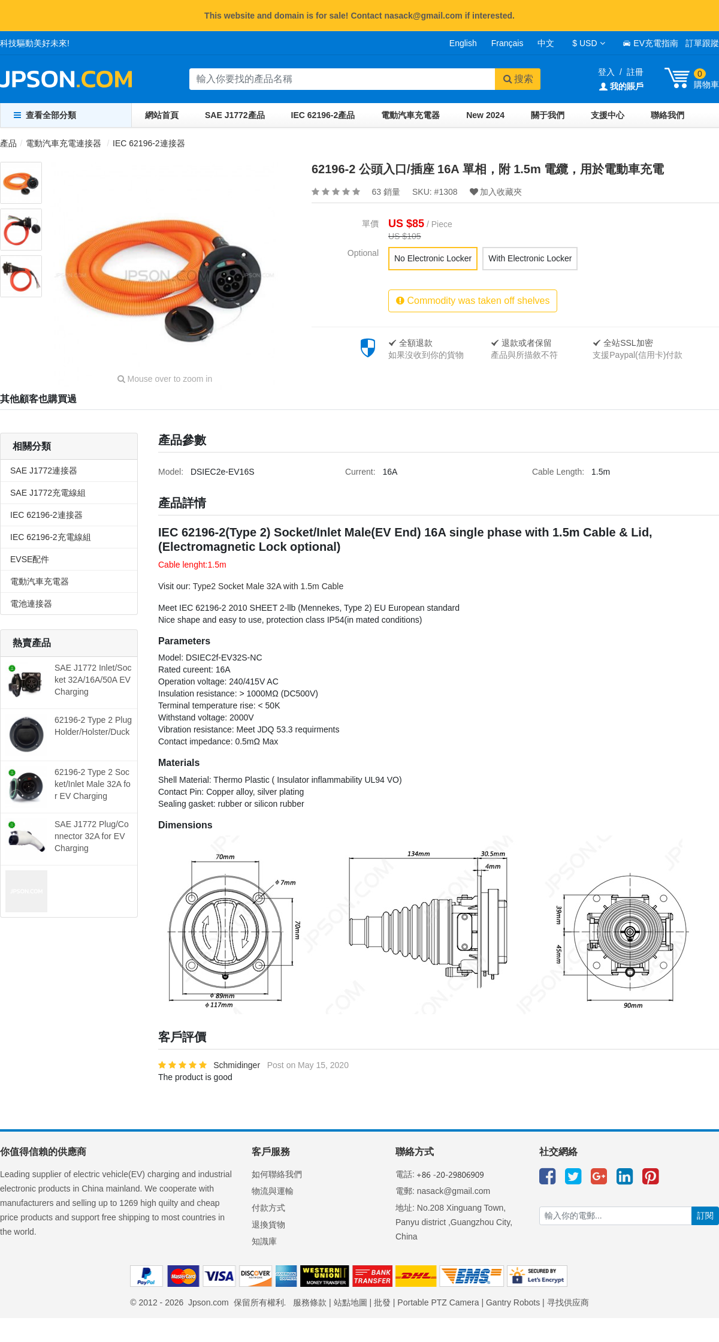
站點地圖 (350, 1302)
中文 (545, 43)
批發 (382, 1302)
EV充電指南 (650, 43)
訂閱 (705, 1215)
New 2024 (485, 115)
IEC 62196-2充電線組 (50, 537)
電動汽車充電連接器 (63, 143)
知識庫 (264, 1241)
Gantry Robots (513, 1302)
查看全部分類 (45, 115)
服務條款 (310, 1302)
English (463, 43)
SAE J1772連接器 (43, 470)
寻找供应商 (568, 1302)
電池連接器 (31, 603)
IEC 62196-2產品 (323, 115)
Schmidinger (236, 1065)
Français (507, 43)
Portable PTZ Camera (438, 1302)
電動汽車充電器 (410, 115)
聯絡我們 (667, 115)
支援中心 (607, 115)
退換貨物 (268, 1224)
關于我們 (547, 115)
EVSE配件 (29, 559)
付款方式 (268, 1208)
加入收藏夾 (496, 192)
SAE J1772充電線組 (48, 492)
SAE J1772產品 (235, 115)
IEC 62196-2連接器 (149, 143)
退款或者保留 (521, 343)
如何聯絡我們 (277, 1174)
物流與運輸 (273, 1191)
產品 (8, 143)
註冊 (635, 72)
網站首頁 (162, 115)
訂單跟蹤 (702, 43)
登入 (606, 72)
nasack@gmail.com (453, 1191)
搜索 (518, 79)
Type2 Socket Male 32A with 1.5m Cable (268, 586)
